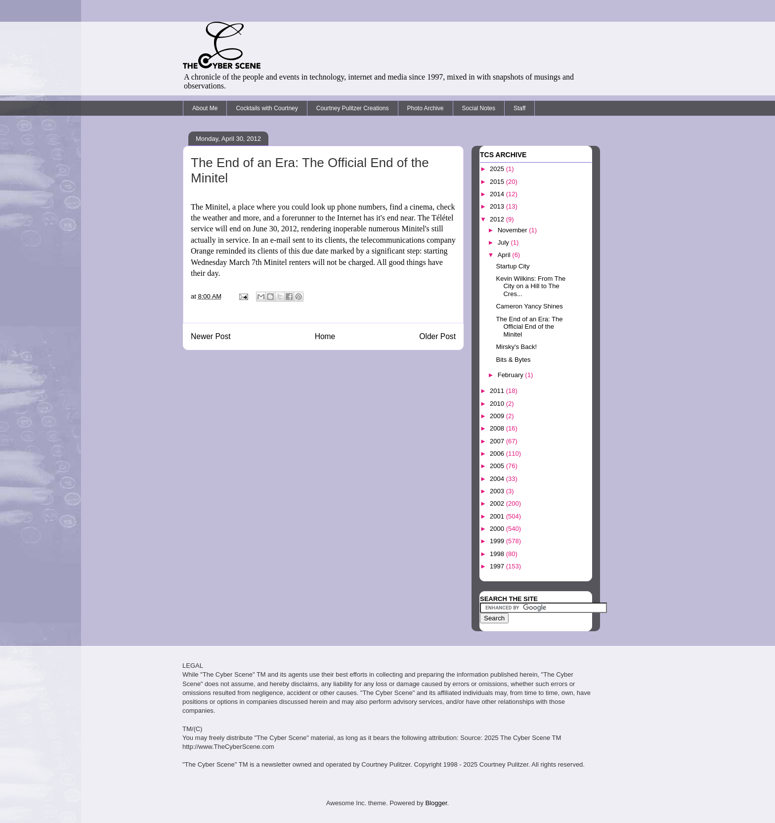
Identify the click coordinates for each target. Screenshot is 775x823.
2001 (498, 516)
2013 (498, 206)
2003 (498, 491)
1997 (498, 566)
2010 (498, 403)
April (505, 255)
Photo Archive (425, 108)
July (504, 242)
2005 (498, 466)
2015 (498, 181)
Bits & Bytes (513, 359)
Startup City (512, 266)
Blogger (436, 803)
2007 (498, 441)
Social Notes (478, 108)
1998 (498, 554)
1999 (498, 541)
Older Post (437, 336)
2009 (498, 416)
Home (325, 336)
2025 (498, 169)
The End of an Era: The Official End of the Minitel (529, 326)
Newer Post (211, 336)
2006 (498, 453)
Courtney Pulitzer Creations (352, 108)
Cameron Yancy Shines (529, 306)
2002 (498, 503)
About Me (204, 108)
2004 (498, 478)
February (511, 375)
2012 (498, 219)
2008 (498, 428)
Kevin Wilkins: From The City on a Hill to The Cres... (530, 286)
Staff (519, 108)
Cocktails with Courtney (267, 108)
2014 (498, 194)
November (513, 230)
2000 (498, 528)
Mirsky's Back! (516, 346)
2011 (498, 390)
